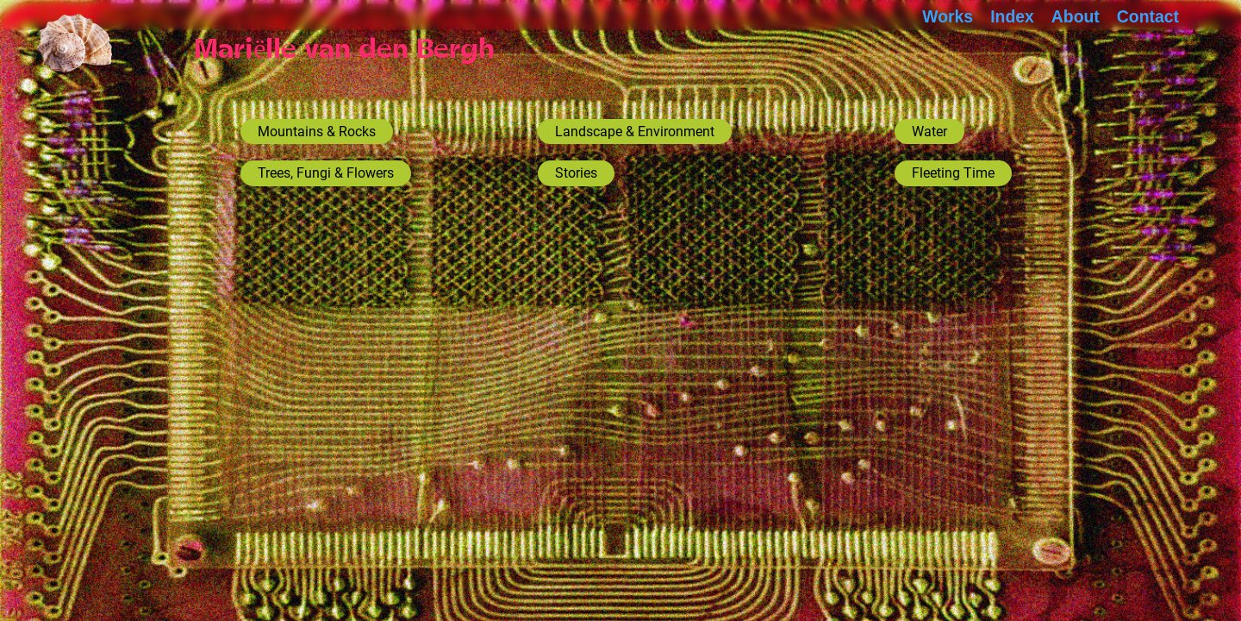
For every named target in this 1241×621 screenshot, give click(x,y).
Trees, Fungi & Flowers (326, 173)
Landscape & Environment (634, 131)
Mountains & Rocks (317, 131)
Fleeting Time (953, 173)
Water (929, 131)
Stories (576, 173)
